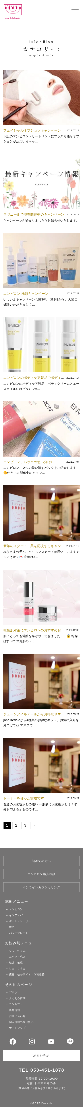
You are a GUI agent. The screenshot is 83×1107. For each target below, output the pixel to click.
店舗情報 (14, 1010)
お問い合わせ (17, 1016)
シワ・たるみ (17, 950)
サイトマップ (17, 1027)
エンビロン (16, 909)
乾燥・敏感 (16, 962)
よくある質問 (17, 998)
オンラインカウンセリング (41, 887)
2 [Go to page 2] (16, 825)
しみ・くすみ (17, 968)
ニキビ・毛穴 (17, 956)
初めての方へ (41, 861)
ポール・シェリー (20, 921)
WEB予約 (41, 1055)
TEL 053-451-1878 (41, 1070)
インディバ (16, 915)
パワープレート (18, 933)
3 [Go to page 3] (25, 825)
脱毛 (12, 927)
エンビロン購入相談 (41, 874)
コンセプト (16, 1004)
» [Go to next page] (34, 825)
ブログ (13, 992)
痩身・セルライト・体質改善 (26, 974)
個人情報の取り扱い (21, 1022)
